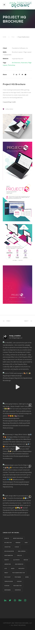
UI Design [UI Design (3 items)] (19, 581)
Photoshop (11, 65)
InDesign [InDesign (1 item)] (26, 559)
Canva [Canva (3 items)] (26, 542)
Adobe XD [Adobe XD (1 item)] (6, 538)
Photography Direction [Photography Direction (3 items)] (18, 572)
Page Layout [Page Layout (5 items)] (21, 568)
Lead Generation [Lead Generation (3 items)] (19, 564)
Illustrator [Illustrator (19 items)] (16, 559)
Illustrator (24, 62)
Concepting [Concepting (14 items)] (7, 547)
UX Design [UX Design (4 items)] (6, 585)
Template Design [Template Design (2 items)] (8, 581)
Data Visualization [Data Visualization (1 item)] (9, 551)
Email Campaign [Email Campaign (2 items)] (21, 551)
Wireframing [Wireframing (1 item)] (7, 590)
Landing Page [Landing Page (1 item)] (7, 564)
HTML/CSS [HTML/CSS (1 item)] (19, 555)
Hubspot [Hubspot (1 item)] (6, 559)
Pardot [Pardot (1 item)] (6, 572)
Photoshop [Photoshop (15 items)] (7, 577)
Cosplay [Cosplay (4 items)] (17, 547)
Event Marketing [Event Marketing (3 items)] (8, 555)
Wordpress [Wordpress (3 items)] (18, 590)
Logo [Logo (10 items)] (5, 568)
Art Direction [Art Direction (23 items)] (8, 542)
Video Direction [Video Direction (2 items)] (17, 585)
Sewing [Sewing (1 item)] (27, 577)
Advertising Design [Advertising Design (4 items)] (18, 538)
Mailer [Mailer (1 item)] (12, 568)
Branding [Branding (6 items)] (18, 542)
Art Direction (16, 62)
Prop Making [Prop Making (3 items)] (18, 577)
